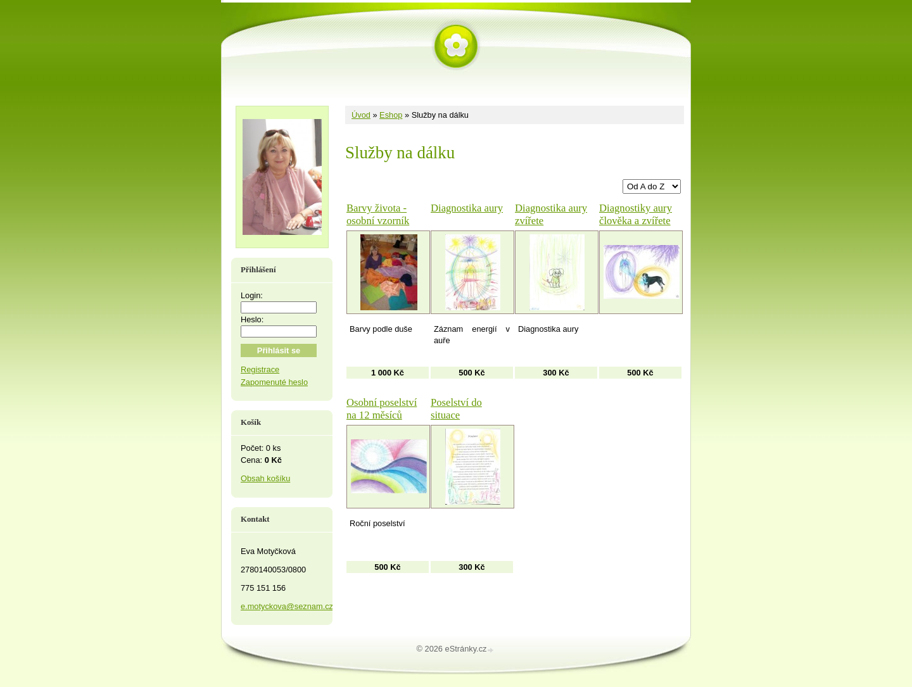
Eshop (390, 115)
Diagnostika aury (467, 208)
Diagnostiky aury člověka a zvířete (635, 214)
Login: (252, 295)
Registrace (260, 369)
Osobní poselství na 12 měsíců (381, 408)
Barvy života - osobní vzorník (377, 214)
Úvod (361, 115)
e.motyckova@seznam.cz (287, 606)
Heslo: (252, 319)
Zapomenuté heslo (274, 382)
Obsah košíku (265, 478)
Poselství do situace (456, 408)
